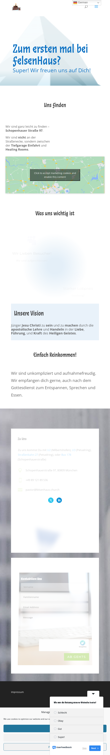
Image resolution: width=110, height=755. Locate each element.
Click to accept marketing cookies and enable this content (55, 175)
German (80, 3)
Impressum (17, 692)
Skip (84, 748)
